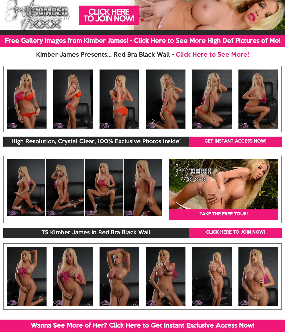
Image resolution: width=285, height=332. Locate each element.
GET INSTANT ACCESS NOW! (235, 141)
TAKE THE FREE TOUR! (224, 214)
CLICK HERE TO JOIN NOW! (235, 233)
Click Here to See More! (212, 55)
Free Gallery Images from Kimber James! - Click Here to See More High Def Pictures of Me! (142, 41)
